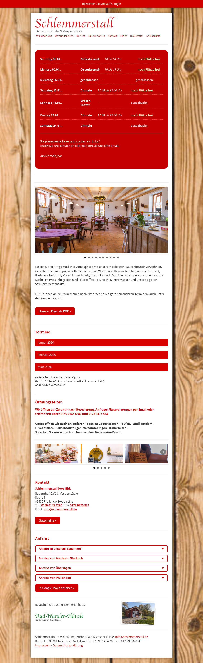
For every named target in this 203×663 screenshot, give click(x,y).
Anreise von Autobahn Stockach (101, 558)
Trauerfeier (136, 36)
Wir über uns (44, 36)
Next (163, 218)
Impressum (43, 645)
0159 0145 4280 (71, 414)
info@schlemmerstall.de (60, 509)
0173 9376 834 (98, 414)
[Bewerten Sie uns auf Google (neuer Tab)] (101, 4)
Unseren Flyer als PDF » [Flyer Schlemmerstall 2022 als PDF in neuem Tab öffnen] (55, 311)
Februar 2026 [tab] (47, 355)
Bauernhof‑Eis (96, 36)
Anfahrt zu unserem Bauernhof (101, 548)
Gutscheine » (47, 520)
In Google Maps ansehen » (57, 588)
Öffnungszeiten (64, 36)
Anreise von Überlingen (101, 568)
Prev (40, 218)
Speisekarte (153, 36)
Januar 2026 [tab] (46, 343)
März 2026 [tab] (45, 367)
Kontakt (112, 36)
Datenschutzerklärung (68, 645)
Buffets (80, 36)
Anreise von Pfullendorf (101, 578)
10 (118, 257)
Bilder (123, 36)
